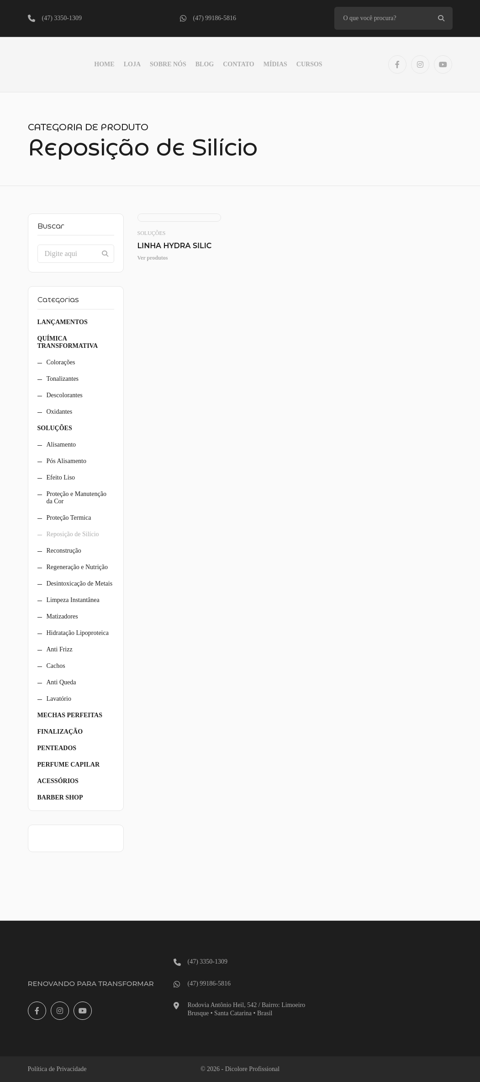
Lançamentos (62, 322)
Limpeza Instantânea (73, 600)
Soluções (54, 428)
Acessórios (58, 781)
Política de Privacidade (57, 1069)
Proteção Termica (69, 517)
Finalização (60, 731)
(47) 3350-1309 (62, 18)
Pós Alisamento (67, 461)
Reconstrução (64, 550)
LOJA (132, 64)
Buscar (50, 226)
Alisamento (61, 444)
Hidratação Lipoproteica (78, 632)
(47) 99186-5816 (215, 18)
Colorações (61, 362)
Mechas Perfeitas (69, 715)
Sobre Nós (168, 64)
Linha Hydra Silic (174, 245)
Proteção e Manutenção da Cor (76, 497)
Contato (238, 64)
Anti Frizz (60, 649)
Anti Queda (61, 682)
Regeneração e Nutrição (77, 567)
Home (104, 64)
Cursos (309, 64)
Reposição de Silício (73, 534)
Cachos (56, 665)
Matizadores (62, 616)
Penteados (57, 748)
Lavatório (59, 698)
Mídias (275, 64)
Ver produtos (152, 258)
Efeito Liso (61, 477)
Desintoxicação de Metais (80, 583)
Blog (204, 64)
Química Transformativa (67, 342)
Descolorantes (65, 395)
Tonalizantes (63, 378)
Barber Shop (60, 797)
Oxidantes (60, 411)
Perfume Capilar (68, 764)
